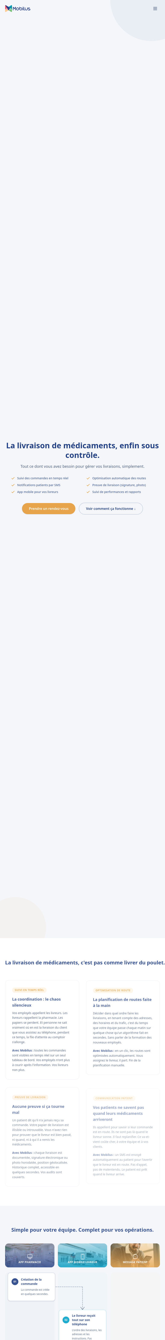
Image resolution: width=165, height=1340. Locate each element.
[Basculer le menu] (155, 8)
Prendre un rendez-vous (49, 508)
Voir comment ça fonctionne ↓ (111, 508)
